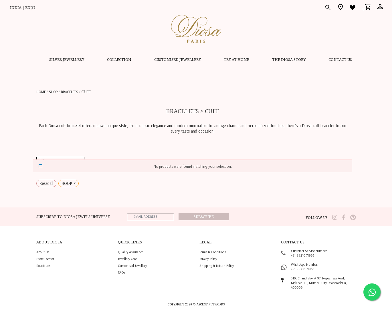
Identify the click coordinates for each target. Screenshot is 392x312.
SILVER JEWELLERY (66, 59)
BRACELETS (69, 91)
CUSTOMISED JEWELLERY (177, 59)
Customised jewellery (132, 265)
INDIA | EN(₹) (22, 7)
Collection (119, 59)
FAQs (121, 272)
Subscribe (204, 216)
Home (41, 91)
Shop (53, 91)
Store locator (45, 259)
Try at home (236, 59)
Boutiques (43, 265)
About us (42, 252)
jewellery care (127, 259)
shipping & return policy (216, 265)
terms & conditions (212, 252)
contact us (340, 59)
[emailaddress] (150, 216)
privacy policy (208, 259)
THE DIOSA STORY (289, 59)
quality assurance (130, 252)
